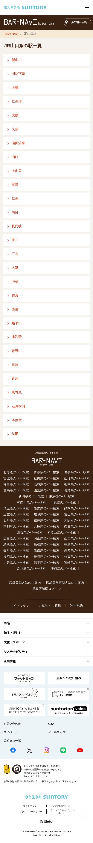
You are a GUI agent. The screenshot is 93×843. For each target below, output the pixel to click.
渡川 (15, 240)
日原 (15, 365)
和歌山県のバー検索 (61, 532)
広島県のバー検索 (16, 538)
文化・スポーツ (14, 642)
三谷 (15, 254)
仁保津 (17, 101)
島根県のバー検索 (46, 544)
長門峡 (17, 226)
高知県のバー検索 (77, 550)
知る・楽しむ (13, 632)
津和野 (17, 337)
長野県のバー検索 (77, 490)
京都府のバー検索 (16, 526)
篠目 (15, 212)
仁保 (15, 198)
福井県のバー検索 (46, 520)
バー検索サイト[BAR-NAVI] (29, 22)
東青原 (17, 392)
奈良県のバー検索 (77, 526)
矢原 (15, 129)
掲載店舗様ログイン (46, 589)
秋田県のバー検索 (46, 478)
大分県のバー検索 (16, 562)
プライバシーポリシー (30, 811)
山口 (15, 157)
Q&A (51, 723)
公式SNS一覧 (12, 740)
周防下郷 (18, 74)
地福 (15, 281)
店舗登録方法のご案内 (25, 582)
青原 (15, 378)
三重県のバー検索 (16, 514)
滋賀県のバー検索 (29, 532)
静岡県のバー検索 (77, 508)
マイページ (11, 732)
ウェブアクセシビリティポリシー (63, 811)
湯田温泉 (18, 143)
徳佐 (15, 309)
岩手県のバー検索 (77, 472)
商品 (7, 623)
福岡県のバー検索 (16, 556)
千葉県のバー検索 (63, 502)
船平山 (17, 323)
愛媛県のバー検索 (46, 550)
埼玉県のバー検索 (16, 508)
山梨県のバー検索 (46, 490)
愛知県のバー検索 (46, 508)
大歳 (15, 115)
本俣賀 (17, 420)
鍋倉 (15, 295)
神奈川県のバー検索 (31, 502)
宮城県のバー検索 (16, 478)
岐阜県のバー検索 (46, 514)
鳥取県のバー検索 (16, 544)
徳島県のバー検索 (77, 544)
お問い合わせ (12, 723)
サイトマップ (19, 605)
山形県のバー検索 (77, 478)
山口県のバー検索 (77, 538)
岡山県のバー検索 (46, 538)
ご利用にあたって (62, 806)
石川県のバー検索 (16, 520)
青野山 (17, 351)
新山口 (17, 60)
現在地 (79, 22)
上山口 (17, 171)
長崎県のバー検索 (46, 556)
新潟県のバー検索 (31, 496)
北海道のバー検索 (16, 472)
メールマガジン (58, 732)
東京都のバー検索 (61, 496)
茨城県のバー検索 (46, 484)
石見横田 (18, 406)
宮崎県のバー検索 (77, 562)
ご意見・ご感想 (50, 605)
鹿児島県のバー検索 (31, 568)
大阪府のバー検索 (77, 520)
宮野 (15, 184)
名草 (15, 268)
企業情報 (10, 661)
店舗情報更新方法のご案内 (65, 582)
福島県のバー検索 (16, 484)
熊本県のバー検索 (46, 562)
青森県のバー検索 (46, 472)
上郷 (15, 88)
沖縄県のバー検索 (63, 568)
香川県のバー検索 (16, 550)
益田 (15, 434)
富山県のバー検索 (77, 514)
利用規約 (76, 605)
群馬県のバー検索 (16, 490)
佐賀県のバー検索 (77, 556)
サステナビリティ (16, 651)
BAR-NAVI (12, 33)
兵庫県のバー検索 (46, 526)
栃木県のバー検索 (77, 484)
